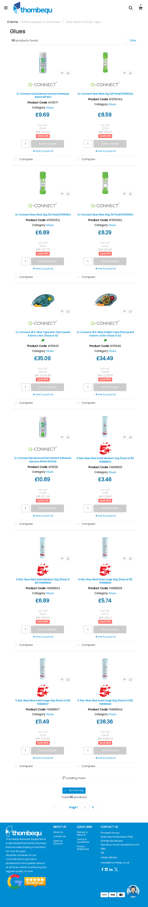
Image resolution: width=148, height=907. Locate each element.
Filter (133, 40)
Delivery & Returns (82, 833)
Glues (50, 107)
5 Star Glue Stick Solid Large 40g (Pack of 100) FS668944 (105, 702)
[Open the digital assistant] (133, 891)
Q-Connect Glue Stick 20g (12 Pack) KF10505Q (43, 214)
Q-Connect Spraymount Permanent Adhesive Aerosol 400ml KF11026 (42, 459)
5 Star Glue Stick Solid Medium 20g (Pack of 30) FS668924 (42, 581)
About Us (58, 832)
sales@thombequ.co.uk (115, 862)
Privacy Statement (83, 848)
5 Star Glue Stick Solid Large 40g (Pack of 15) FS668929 (105, 581)
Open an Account (58, 842)
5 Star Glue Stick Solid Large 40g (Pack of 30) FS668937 (42, 702)
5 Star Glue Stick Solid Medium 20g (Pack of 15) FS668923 (105, 460)
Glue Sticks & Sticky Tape (83, 22)
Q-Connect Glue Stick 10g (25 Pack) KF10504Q (105, 93)
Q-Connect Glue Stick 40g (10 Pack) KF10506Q (105, 214)
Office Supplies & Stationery (41, 22)
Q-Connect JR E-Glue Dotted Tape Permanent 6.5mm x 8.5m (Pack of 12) (105, 334)
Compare (23, 159)
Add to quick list (43, 151)
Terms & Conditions (83, 841)
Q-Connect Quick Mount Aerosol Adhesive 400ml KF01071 (42, 95)
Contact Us (59, 836)
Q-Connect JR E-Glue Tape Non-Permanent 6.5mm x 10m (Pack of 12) (43, 334)
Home (12, 22)
